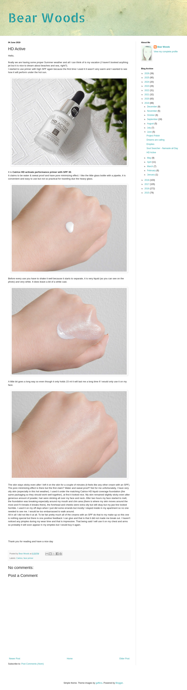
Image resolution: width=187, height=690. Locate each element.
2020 (147, 98)
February (151, 170)
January (151, 174)
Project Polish (153, 135)
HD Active (151, 152)
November (152, 111)
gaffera (99, 683)
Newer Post (14, 658)
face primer (28, 558)
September (152, 119)
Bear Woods (46, 17)
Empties (150, 144)
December (152, 106)
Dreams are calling (156, 140)
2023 (147, 86)
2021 (147, 94)
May (149, 158)
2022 (147, 90)
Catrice (19, 558)
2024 (147, 82)
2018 (147, 180)
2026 (147, 73)
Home (70, 658)
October (151, 115)
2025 (147, 77)
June (149, 132)
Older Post (124, 658)
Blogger (119, 683)
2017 (147, 184)
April (149, 162)
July (149, 127)
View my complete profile (166, 51)
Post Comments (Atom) (32, 664)
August (150, 123)
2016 (147, 188)
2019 (147, 103)
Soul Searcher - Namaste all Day (162, 148)
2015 (147, 192)
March (150, 166)
